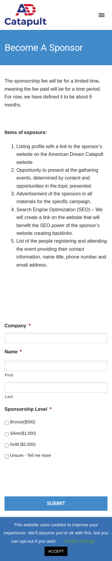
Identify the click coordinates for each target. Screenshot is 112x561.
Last (9, 396)
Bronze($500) (22, 421)
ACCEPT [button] (56, 551)
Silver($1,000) (23, 433)
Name (13, 351)
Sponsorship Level (27, 409)
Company (17, 325)
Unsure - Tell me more (30, 455)
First (9, 375)
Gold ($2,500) (23, 444)
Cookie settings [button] (79, 541)
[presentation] (49, 475)
